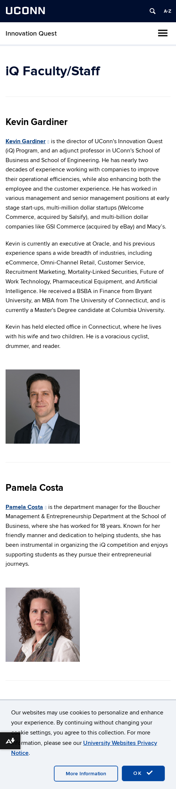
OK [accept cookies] (143, 773)
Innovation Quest (31, 33)
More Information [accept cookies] (86, 773)
